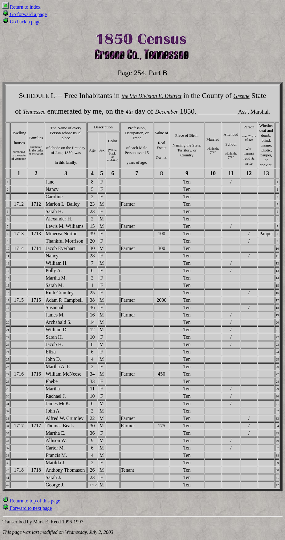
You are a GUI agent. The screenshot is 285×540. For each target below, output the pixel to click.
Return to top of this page (31, 500)
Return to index (21, 7)
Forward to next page (27, 508)
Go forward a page (24, 14)
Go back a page (21, 21)
